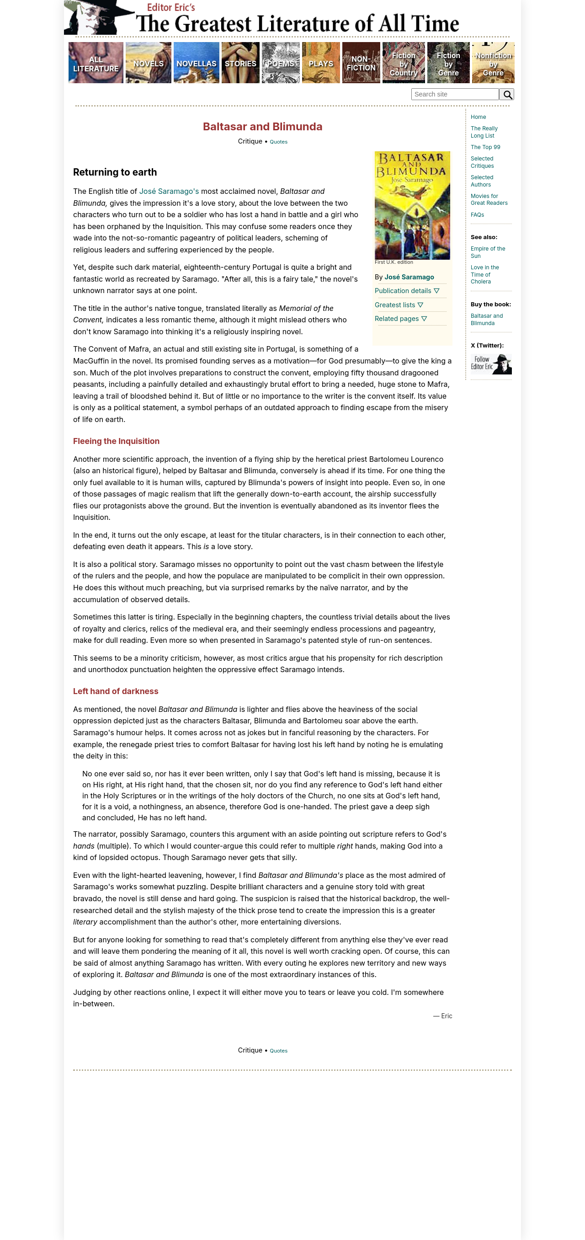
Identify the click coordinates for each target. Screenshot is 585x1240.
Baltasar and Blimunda (487, 319)
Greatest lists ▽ (399, 305)
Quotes (278, 142)
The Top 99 (485, 147)
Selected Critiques (482, 162)
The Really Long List (484, 132)
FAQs (477, 214)
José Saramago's (169, 191)
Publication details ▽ (407, 290)
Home (478, 116)
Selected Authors (482, 181)
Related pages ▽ (401, 318)
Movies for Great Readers (489, 199)
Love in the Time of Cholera (485, 274)
